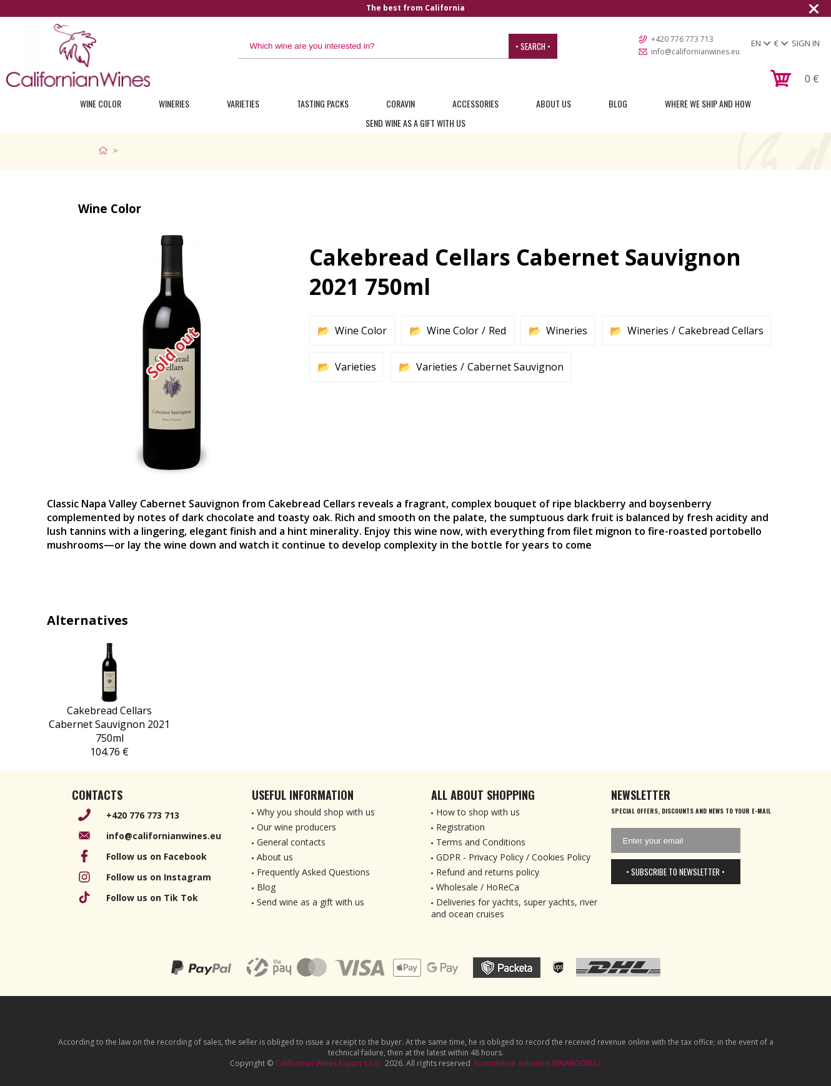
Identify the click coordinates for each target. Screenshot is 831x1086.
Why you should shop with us (316, 812)
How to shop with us (478, 812)
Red (497, 330)
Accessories (475, 103)
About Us (553, 103)
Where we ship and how (708, 103)
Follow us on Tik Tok (152, 898)
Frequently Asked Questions (313, 872)
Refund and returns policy (487, 872)
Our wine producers (296, 827)
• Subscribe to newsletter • (675, 871)
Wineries (174, 103)
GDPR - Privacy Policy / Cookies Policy (513, 857)
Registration (460, 827)
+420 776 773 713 (682, 39)
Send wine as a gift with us (415, 122)
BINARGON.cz (576, 1063)
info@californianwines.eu (695, 51)
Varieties (243, 103)
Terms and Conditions (480, 842)
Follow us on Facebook (156, 856)
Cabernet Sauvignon (515, 367)
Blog (618, 103)
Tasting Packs (323, 103)
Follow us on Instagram (158, 877)
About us (275, 857)
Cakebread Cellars (721, 330)
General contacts (291, 842)
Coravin (400, 103)
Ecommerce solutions (512, 1063)
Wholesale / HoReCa (477, 887)
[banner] (78, 55)
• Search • (532, 46)
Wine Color (100, 103)
